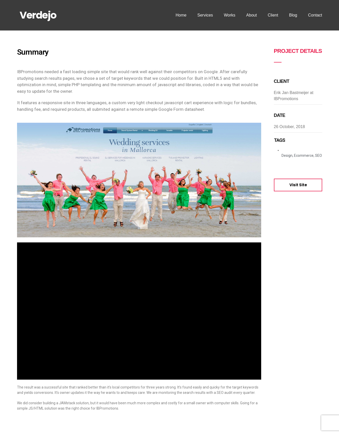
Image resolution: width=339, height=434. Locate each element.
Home (180, 15)
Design (287, 155)
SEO (318, 155)
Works (229, 15)
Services (205, 15)
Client (273, 15)
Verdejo (38, 15)
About (251, 15)
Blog (293, 15)
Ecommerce (304, 155)
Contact (315, 15)
